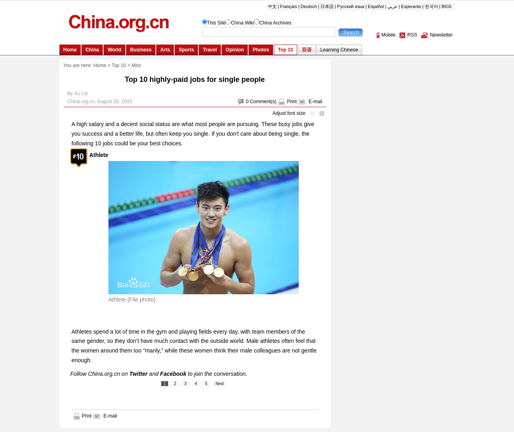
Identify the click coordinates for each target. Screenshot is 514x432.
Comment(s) (263, 101)
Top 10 (119, 65)
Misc (137, 65)
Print (292, 101)
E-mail (315, 101)
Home (99, 65)
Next (220, 383)
